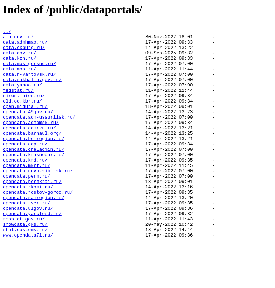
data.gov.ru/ (20, 58)
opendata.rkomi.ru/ (28, 218)
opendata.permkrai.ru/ (32, 212)
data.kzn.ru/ (20, 64)
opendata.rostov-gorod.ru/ (38, 225)
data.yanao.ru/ (22, 96)
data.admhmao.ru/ (25, 45)
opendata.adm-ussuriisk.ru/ (39, 135)
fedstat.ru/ (18, 103)
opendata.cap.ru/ (25, 167)
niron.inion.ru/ (24, 109)
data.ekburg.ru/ (24, 51)
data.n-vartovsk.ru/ (29, 83)
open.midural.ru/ (25, 122)
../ (7, 32)
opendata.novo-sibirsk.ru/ (38, 199)
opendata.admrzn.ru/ (29, 148)
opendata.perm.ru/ (26, 206)
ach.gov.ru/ (18, 38)
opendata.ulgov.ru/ (28, 244)
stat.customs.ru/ (25, 270)
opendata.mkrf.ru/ (26, 193)
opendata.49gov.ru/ (28, 128)
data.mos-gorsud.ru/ (29, 71)
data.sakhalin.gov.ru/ (32, 90)
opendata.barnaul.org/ (32, 154)
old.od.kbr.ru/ (22, 116)
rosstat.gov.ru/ (24, 257)
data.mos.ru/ (20, 77)
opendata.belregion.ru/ (33, 161)
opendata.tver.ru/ (26, 238)
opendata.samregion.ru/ (33, 231)
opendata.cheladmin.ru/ (33, 173)
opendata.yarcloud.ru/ (32, 251)
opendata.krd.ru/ (25, 186)
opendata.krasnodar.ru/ (33, 180)
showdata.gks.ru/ (25, 263)
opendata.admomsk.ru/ (31, 141)
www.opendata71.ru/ (28, 276)
